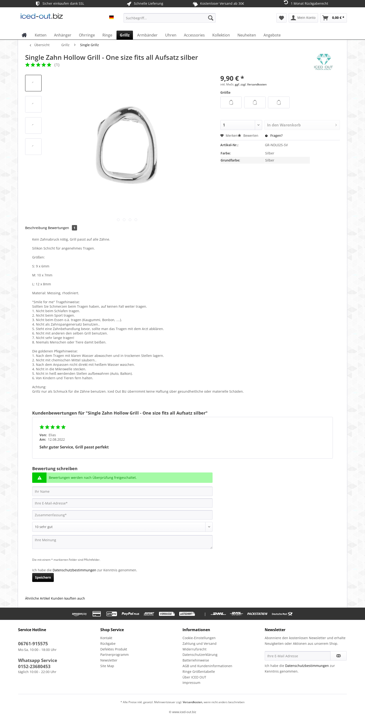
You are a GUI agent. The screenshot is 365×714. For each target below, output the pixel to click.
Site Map (107, 666)
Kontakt (106, 638)
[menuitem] (170, 20)
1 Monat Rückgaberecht (305, 3)
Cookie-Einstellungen (199, 638)
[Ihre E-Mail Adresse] (297, 656)
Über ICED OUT (194, 677)
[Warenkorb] (333, 18)
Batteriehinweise (195, 660)
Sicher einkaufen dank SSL (59, 3)
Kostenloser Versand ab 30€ (218, 3)
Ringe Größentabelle (198, 671)
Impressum (191, 682)
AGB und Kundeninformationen (207, 666)
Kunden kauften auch (68, 598)
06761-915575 (33, 644)
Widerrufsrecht (194, 649)
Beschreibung (36, 228)
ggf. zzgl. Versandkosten (251, 84)
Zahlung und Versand (199, 643)
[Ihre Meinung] (122, 542)
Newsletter (108, 660)
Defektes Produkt (113, 649)
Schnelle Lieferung (144, 3)
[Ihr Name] (122, 491)
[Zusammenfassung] (122, 515)
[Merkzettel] (281, 18)
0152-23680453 (34, 666)
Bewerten (248, 135)
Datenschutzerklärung (199, 654)
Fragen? (274, 135)
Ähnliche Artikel (37, 598)
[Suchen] (211, 18)
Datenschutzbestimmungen (74, 570)
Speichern (43, 577)
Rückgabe (108, 643)
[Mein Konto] (303, 18)
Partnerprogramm (114, 654)
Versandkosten (192, 702)
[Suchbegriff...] (170, 18)
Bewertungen (62, 228)
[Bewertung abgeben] (122, 527)
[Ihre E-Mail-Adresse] (122, 503)
